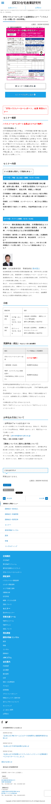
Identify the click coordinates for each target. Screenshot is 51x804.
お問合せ (6, 714)
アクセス (6, 686)
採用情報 (6, 690)
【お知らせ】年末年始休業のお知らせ (16, 746)
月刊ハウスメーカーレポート (12, 572)
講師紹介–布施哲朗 (11, 514)
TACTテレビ (7, 625)
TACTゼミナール (8, 621)
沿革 (4, 678)
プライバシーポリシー (10, 694)
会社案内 (6, 662)
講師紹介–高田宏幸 (11, 519)
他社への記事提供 (8, 682)
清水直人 (36, 268)
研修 (6, 541)
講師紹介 (6, 653)
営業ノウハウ (7, 604)
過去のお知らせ (6, 762)
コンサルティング (11, 546)
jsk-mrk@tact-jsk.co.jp (21, 436)
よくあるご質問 (8, 710)
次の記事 (41, 498)
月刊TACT (6, 560)
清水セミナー (8, 490)
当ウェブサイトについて (11, 702)
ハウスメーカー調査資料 (11, 580)
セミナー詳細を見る (25, 86)
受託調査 (6, 633)
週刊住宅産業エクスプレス (11, 568)
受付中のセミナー (8, 613)
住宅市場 (6, 596)
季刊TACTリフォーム (10, 564)
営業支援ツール (9, 617)
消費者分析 (6, 592)
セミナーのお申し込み (25, 95)
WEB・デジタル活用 (9, 600)
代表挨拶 (6, 666)
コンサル (6, 649)
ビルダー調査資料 (8, 584)
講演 (6, 535)
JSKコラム (7, 657)
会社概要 (6, 670)
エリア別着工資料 (8, 588)
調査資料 (6, 576)
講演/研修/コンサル (11, 530)
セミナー (7, 10)
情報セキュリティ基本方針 (11, 698)
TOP (1, 10)
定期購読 (6, 556)
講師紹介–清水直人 (11, 509)
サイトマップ (7, 706)
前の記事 (9, 498)
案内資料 (6, 674)
